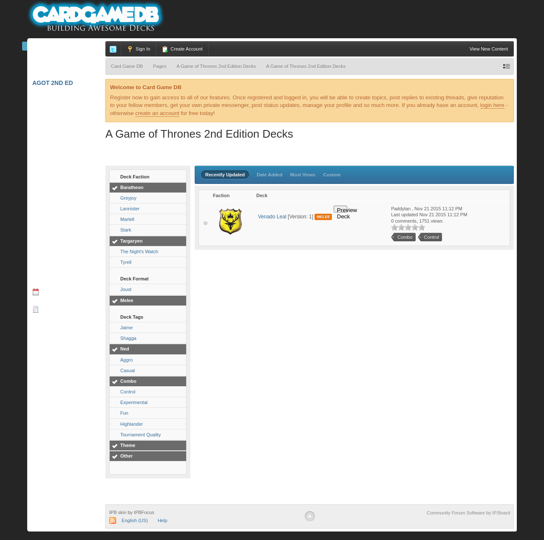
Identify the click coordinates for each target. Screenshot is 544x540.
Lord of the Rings (65, 134)
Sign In (138, 49)
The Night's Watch (139, 251)
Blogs (47, 309)
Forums (50, 274)
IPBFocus (144, 512)
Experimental (133, 402)
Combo (128, 381)
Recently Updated (225, 174)
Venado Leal (272, 217)
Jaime (126, 327)
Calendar (53, 291)
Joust (125, 289)
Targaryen (131, 240)
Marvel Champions (66, 65)
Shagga (128, 338)
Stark (125, 229)
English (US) (135, 520)
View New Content (489, 48)
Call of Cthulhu (63, 204)
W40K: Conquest (62, 239)
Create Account (182, 49)
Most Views (303, 174)
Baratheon (131, 187)
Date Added (270, 174)
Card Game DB (60, 47)
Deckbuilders (58, 378)
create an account (157, 113)
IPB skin (117, 512)
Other (126, 455)
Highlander (131, 424)
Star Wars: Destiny (67, 152)
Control (127, 391)
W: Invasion (53, 256)
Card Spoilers (59, 361)
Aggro (126, 359)
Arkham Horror (62, 99)
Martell (127, 219)
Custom (332, 174)
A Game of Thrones (67, 169)
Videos (43, 343)
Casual (127, 370)
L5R (40, 117)
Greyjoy (128, 198)
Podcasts (48, 326)
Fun (124, 413)
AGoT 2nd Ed (55, 82)
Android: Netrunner (66, 189)
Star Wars (52, 221)
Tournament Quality (140, 434)
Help (162, 520)
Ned (124, 348)
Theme (127, 445)
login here (492, 105)
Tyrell (125, 262)
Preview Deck (342, 209)
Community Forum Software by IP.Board (468, 512)
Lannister (129, 208)
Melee (126, 300)
